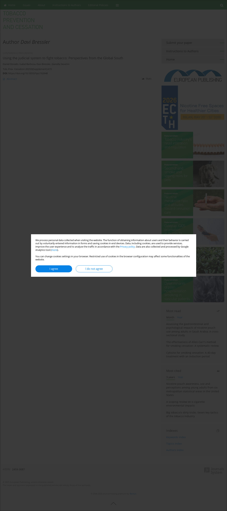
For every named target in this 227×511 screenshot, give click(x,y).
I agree (54, 269)
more (54, 250)
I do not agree (94, 269)
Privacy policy (127, 246)
